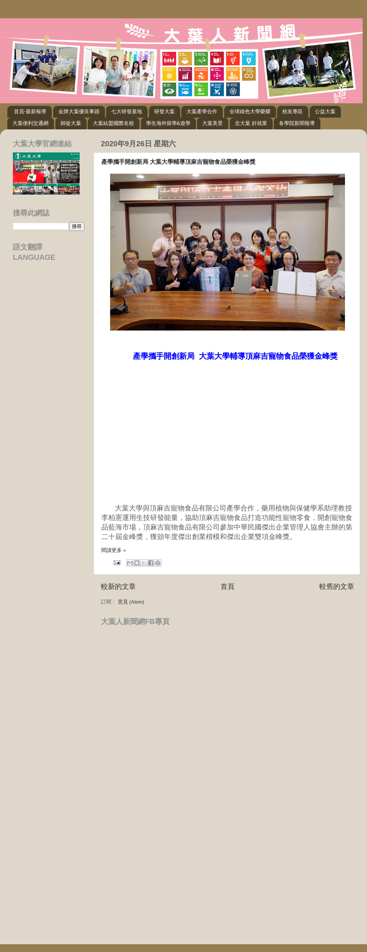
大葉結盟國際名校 (113, 123)
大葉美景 (212, 123)
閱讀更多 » (113, 550)
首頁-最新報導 (30, 111)
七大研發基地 (126, 111)
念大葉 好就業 (251, 123)
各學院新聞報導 (297, 123)
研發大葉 (164, 111)
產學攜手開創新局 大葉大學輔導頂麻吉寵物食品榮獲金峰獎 (178, 162)
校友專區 (292, 111)
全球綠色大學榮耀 (249, 111)
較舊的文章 (336, 586)
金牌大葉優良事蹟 (78, 111)
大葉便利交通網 (30, 123)
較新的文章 (118, 586)
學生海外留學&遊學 (168, 123)
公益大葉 (325, 111)
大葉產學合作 (201, 111)
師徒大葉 (71, 123)
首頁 (228, 586)
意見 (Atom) (131, 602)
